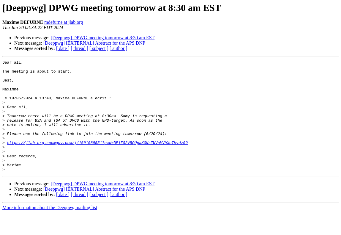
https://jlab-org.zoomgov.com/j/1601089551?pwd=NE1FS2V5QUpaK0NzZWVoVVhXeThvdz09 (97, 159)
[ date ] (63, 48)
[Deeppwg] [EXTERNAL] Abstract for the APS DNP (94, 43)
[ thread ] (79, 48)
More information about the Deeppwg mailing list (49, 229)
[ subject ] (98, 48)
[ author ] (118, 48)
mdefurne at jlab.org (63, 22)
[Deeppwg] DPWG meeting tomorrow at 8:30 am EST (103, 37)
